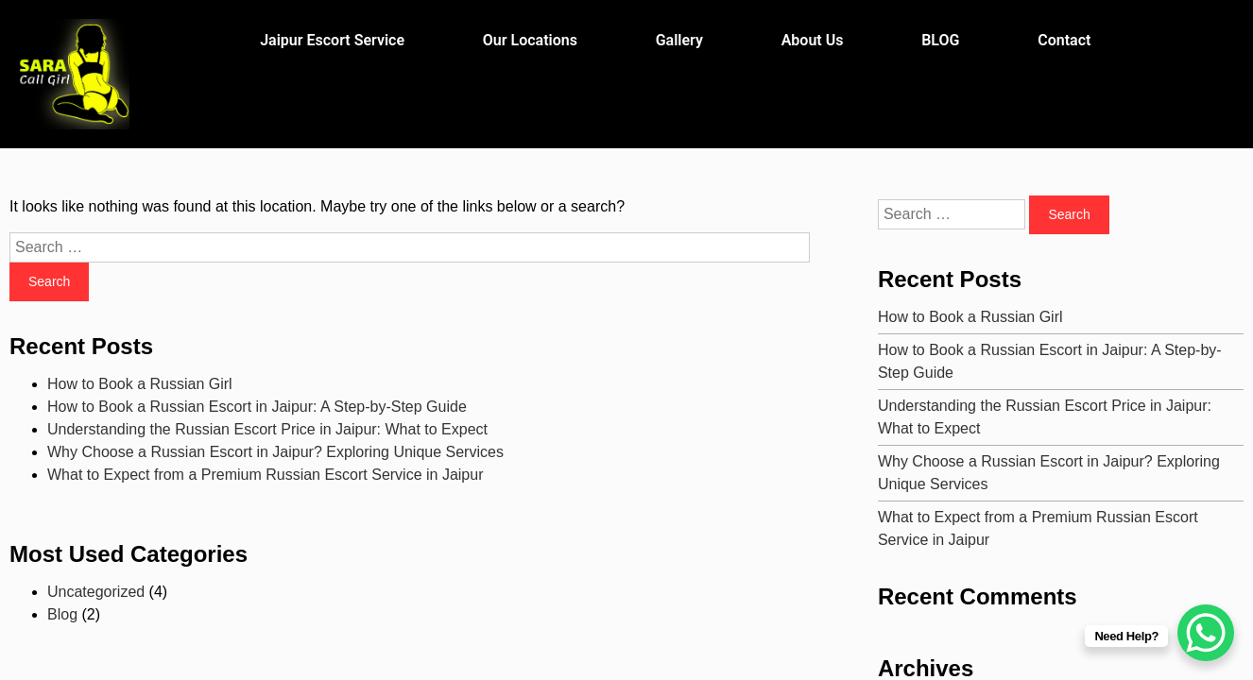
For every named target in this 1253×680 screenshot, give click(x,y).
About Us (812, 40)
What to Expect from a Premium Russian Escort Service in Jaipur (265, 475)
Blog (62, 614)
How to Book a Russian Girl (139, 384)
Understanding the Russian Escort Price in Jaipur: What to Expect (267, 429)
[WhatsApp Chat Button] (1205, 632)
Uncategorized (96, 592)
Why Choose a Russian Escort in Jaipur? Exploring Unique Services (275, 452)
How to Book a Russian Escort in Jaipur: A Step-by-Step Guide (257, 407)
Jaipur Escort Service (332, 40)
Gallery (679, 40)
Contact (1064, 40)
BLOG (940, 40)
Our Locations (530, 40)
